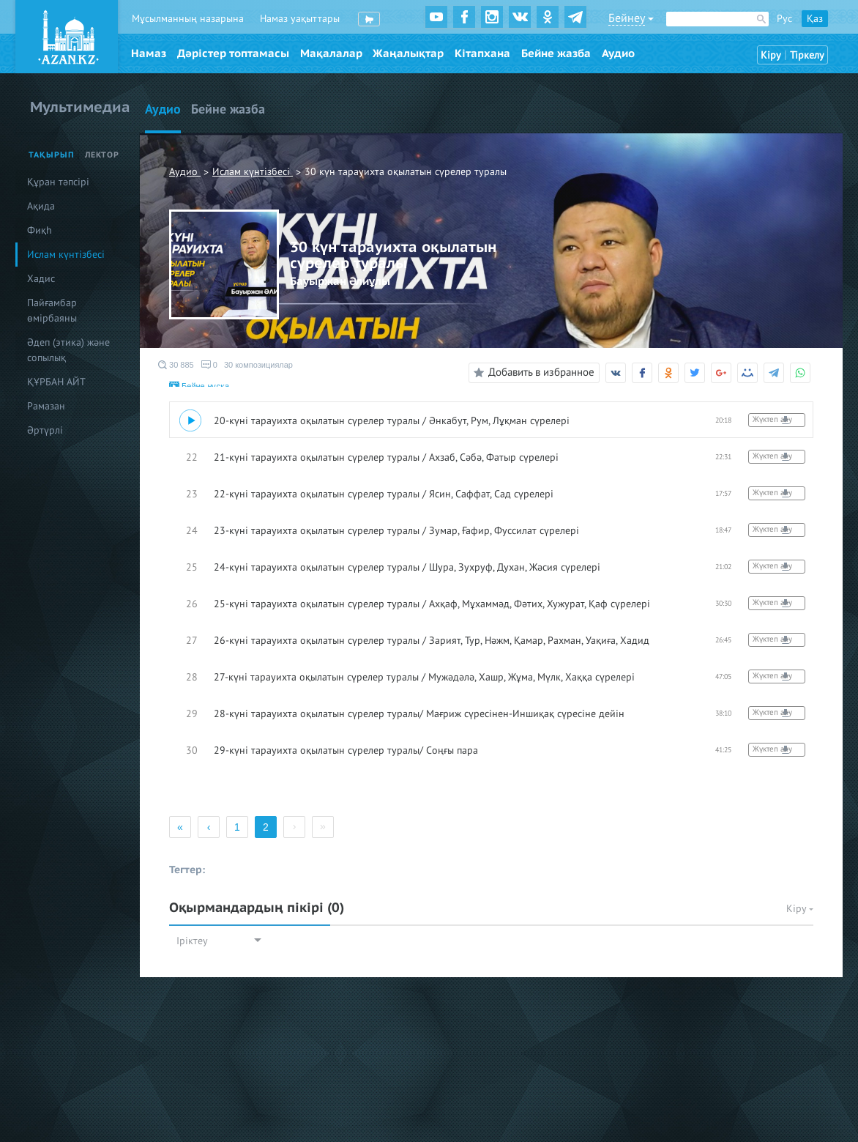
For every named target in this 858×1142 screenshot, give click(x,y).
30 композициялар (258, 364)
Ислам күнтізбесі (252, 172)
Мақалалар (331, 53)
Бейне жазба (556, 53)
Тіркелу (807, 55)
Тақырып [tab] (52, 155)
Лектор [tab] (102, 155)
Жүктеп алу (772, 419)
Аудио (618, 53)
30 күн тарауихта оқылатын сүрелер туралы (406, 172)
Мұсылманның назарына (188, 18)
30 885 (176, 364)
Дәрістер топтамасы (233, 53)
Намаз (148, 53)
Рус (784, 18)
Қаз (815, 18)
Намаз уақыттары (300, 18)
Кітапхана (482, 53)
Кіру (771, 55)
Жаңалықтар (408, 53)
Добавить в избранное (531, 372)
